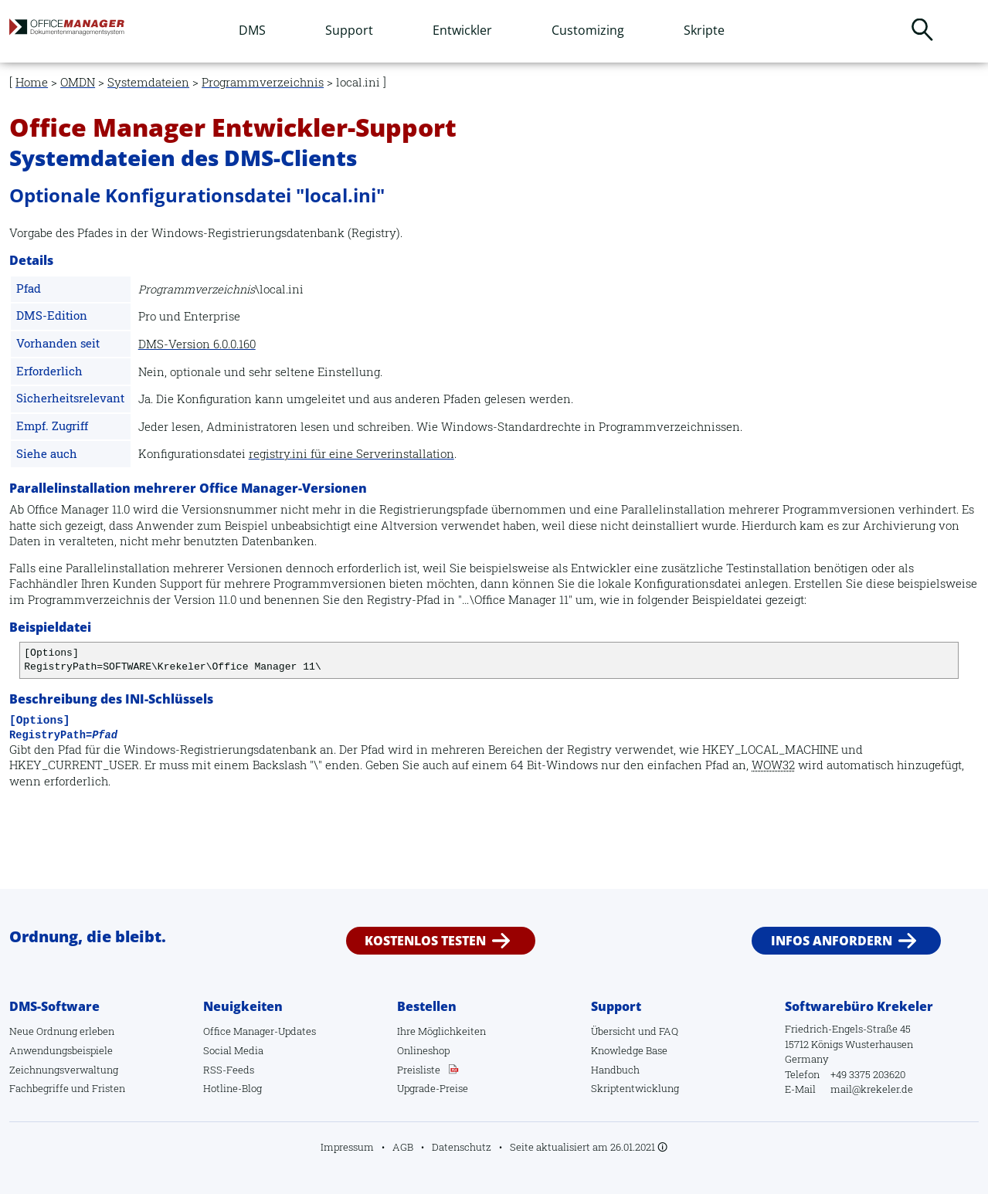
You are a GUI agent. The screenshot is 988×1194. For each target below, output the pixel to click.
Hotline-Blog (232, 1088)
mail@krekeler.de (871, 1089)
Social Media (233, 1050)
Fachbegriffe (39, 1088)
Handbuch (615, 1070)
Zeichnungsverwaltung (63, 1070)
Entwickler (462, 30)
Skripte (704, 30)
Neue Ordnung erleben (61, 1031)
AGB (402, 1147)
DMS (252, 30)
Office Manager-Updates (259, 1031)
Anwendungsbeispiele (61, 1050)
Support (349, 30)
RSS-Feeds (228, 1070)
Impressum (347, 1147)
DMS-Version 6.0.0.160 (197, 344)
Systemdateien (148, 82)
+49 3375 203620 (867, 1074)
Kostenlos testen (425, 940)
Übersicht (613, 1031)
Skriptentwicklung (635, 1088)
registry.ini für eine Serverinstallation (351, 453)
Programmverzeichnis (263, 82)
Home (31, 82)
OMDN (77, 82)
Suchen (922, 29)
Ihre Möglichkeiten (441, 1031)
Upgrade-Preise (432, 1088)
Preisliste (418, 1070)
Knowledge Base (629, 1050)
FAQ (668, 1031)
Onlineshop (423, 1050)
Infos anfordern (831, 940)
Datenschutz (461, 1147)
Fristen (108, 1088)
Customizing (588, 30)
